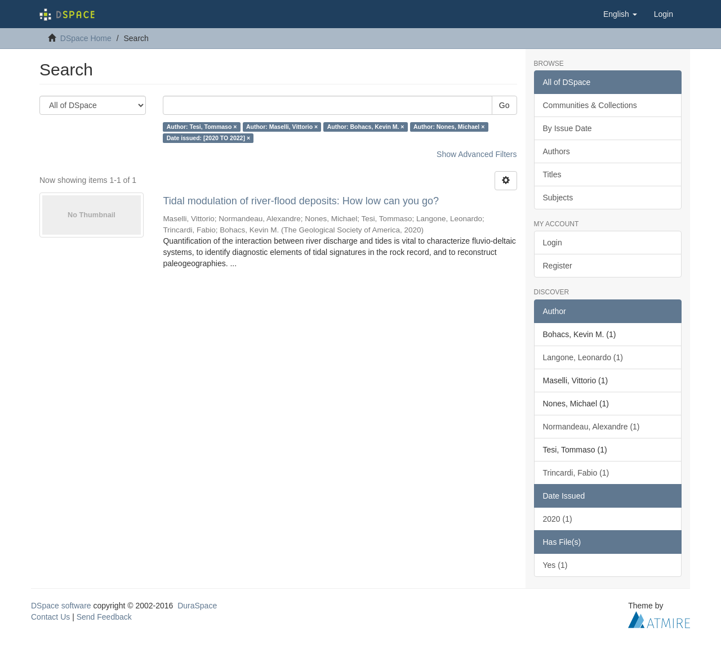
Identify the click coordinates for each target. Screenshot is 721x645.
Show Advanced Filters (477, 154)
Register (557, 265)
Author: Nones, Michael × (448, 126)
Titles (552, 174)
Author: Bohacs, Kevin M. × (365, 126)
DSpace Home (86, 38)
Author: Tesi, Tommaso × (202, 126)
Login (552, 242)
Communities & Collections (590, 105)
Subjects (558, 197)
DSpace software (61, 605)
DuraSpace (197, 605)
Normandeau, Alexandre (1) (591, 426)
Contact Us (50, 616)
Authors (556, 151)
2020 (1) (557, 518)
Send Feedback (104, 616)
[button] (620, 14)
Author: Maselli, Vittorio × (282, 126)
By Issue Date (567, 128)
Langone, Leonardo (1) (583, 357)
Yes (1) (555, 565)
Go (504, 105)
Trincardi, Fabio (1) (576, 472)
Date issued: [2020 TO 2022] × (208, 138)
